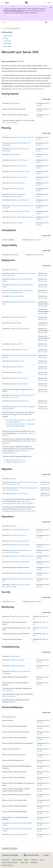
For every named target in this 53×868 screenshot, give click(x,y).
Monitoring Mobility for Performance (21, 573)
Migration (13, 478)
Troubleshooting (15, 656)
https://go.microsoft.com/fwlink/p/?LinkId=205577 (25, 89)
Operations (13, 526)
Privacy (42, 860)
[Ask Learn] (46, 22)
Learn (3, 22)
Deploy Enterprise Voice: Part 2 (15, 462)
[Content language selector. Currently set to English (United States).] (10, 855)
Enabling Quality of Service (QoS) (20, 562)
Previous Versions (17, 860)
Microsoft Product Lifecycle (14, 11)
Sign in (49, 2)
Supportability (7, 43)
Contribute (34, 860)
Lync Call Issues (7, 690)
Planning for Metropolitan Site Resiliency (22, 217)
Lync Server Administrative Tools (19, 529)
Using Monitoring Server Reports (20, 616)
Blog (25, 860)
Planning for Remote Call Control (20, 211)
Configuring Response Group (18, 349)
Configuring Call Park (16, 344)
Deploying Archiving (16, 372)
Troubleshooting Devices (17, 665)
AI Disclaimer (5, 860)
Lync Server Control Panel (17, 535)
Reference (13, 717)
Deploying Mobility (15, 323)
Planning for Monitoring (17, 183)
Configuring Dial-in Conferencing (20, 328)
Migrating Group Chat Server (18, 493)
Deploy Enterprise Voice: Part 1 (15, 460)
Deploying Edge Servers (17, 296)
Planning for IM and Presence (19, 160)
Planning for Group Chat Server (19, 200)
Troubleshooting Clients (17, 660)
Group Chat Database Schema (19, 834)
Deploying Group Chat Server (19, 378)
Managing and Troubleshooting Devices (22, 556)
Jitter (14, 702)
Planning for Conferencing (18, 166)
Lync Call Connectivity (9, 696)
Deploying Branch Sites (17, 361)
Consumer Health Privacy (9, 862)
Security (12, 601)
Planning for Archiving (16, 188)
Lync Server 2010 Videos (9, 122)
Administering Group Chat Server (20, 545)
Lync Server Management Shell (19, 541)
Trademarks (33, 862)
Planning (5, 38)
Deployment (13, 270)
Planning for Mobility (16, 223)
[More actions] (49, 22)
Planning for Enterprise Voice (18, 177)
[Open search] (45, 2)
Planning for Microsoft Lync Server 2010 (22, 137)
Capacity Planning (15, 154)
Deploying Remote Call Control (19, 401)
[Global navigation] (2, 2)
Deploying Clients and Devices (19, 384)
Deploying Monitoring (16, 367)
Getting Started (7, 36)
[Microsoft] (26, 2)
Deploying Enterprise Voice (18, 317)
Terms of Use (24, 862)
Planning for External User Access (20, 171)
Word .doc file (36, 240)
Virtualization (7, 41)
